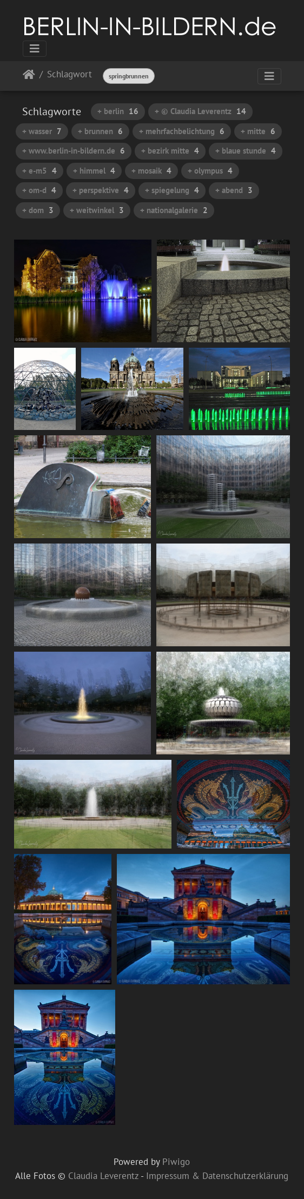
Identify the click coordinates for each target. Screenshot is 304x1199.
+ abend (234, 190)
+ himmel (94, 170)
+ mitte (258, 131)
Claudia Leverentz (103, 1176)
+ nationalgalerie (174, 210)
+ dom (38, 210)
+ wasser (42, 131)
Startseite (29, 76)
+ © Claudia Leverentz (200, 111)
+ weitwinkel (97, 210)
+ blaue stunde (245, 150)
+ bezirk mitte (170, 150)
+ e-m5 (39, 170)
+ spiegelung (172, 190)
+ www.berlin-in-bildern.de (73, 150)
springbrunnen (129, 76)
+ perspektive (100, 190)
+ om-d (39, 190)
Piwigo (176, 1162)
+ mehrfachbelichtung (181, 131)
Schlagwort (69, 75)
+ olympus (210, 170)
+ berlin (117, 111)
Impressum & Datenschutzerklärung (217, 1176)
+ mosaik (151, 170)
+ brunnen (100, 131)
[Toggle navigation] (35, 49)
